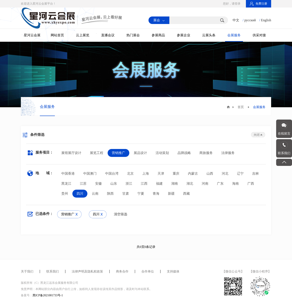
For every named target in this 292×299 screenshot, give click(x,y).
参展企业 (183, 35)
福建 (159, 183)
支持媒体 (173, 271)
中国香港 (68, 173)
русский (250, 20)
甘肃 (125, 193)
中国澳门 (90, 173)
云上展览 (82, 35)
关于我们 (27, 271)
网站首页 (57, 35)
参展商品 (158, 35)
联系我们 (52, 271)
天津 (160, 173)
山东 (113, 183)
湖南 (174, 183)
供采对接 (259, 35)
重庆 (176, 173)
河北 (225, 173)
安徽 (98, 183)
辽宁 (240, 173)
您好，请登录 (231, 3)
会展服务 (234, 35)
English (266, 20)
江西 (144, 183)
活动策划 (162, 153)
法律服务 (228, 153)
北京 (130, 173)
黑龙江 (66, 183)
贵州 (64, 193)
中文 (236, 20)
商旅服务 (206, 153)
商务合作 (122, 271)
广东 (220, 183)
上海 (145, 173)
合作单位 (147, 271)
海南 (235, 183)
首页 (241, 107)
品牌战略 (184, 153)
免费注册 (258, 3)
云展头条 (208, 35)
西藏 (186, 193)
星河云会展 (32, 35)
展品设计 (140, 153)
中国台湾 (111, 173)
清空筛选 (120, 214)
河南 (205, 183)
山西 (209, 173)
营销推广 (118, 153)
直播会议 (108, 35)
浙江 (129, 183)
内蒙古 (193, 173)
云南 (95, 193)
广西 (250, 183)
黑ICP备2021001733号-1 (48, 295)
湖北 (189, 183)
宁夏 (140, 193)
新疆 (171, 193)
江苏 (83, 183)
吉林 (255, 173)
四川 (80, 193)
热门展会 (133, 35)
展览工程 (96, 153)
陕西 (110, 193)
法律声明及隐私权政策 (87, 271)
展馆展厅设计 (71, 153)
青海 (156, 193)
